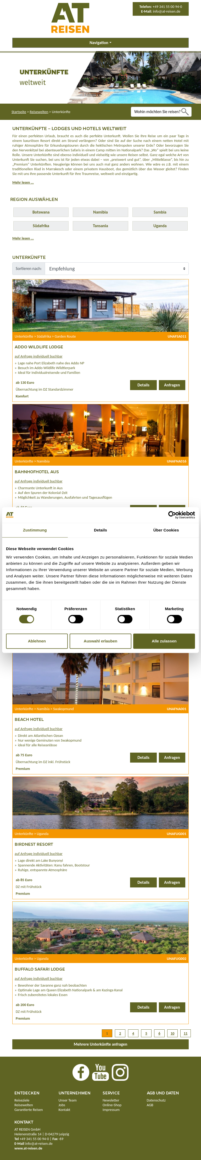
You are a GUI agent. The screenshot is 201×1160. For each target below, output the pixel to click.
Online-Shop (112, 1105)
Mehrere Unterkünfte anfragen (100, 1044)
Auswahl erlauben (100, 641)
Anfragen (172, 384)
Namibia (100, 212)
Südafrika (41, 225)
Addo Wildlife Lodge (39, 346)
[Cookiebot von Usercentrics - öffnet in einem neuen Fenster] (172, 515)
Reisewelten (39, 111)
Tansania (100, 225)
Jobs (62, 1105)
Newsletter (111, 1100)
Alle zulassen (164, 641)
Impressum (111, 1109)
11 (186, 1033)
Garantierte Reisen (28, 1109)
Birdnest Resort (34, 844)
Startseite (19, 111)
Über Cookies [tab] (166, 530)
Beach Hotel (29, 719)
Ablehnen (37, 641)
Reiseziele (21, 1100)
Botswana (41, 212)
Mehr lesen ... (23, 182)
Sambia (160, 212)
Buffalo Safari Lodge (40, 969)
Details (143, 384)
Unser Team (68, 1100)
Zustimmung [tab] (35, 530)
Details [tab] (100, 530)
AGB (150, 1105)
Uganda (160, 225)
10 (173, 1033)
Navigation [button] (99, 42)
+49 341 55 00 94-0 (167, 6)
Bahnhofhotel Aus (37, 471)
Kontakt (64, 1109)
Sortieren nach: (29, 268)
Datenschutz (156, 1100)
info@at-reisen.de (166, 11)
